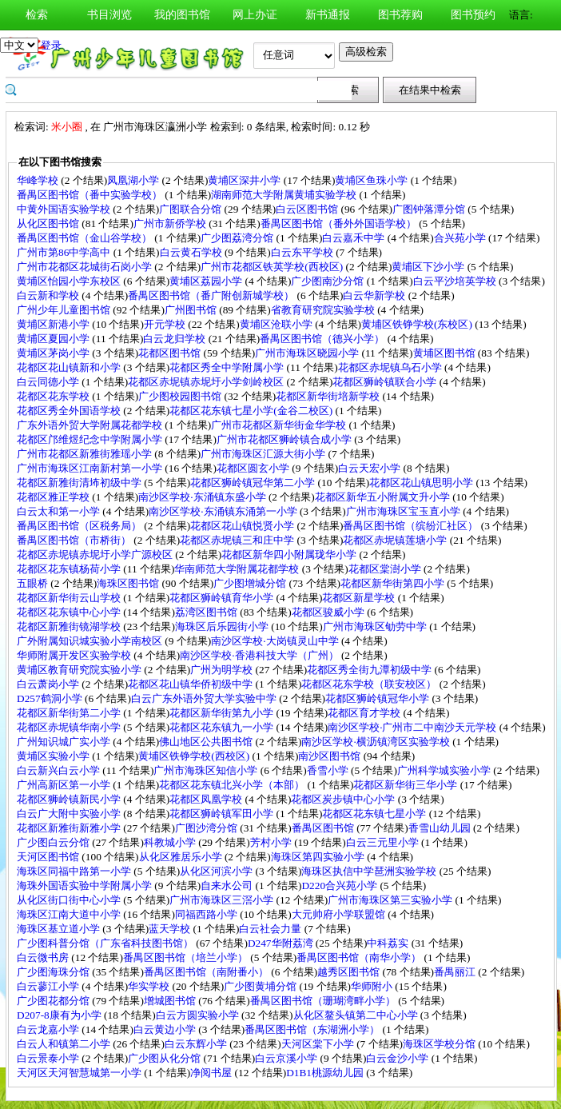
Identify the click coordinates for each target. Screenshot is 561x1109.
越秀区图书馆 (349, 972)
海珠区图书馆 (129, 583)
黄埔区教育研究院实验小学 (80, 670)
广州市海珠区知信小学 (206, 770)
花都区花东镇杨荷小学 (70, 569)
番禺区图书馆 (324, 828)
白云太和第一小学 (59, 511)
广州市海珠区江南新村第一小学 (91, 468)
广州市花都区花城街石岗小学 (85, 267)
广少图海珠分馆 (54, 972)
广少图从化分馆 (165, 1058)
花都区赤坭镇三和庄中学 (238, 540)
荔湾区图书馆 (207, 612)
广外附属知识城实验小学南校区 (91, 641)
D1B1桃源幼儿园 (326, 1073)
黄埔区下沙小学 (429, 267)
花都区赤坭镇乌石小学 (391, 367)
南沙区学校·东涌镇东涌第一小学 (224, 511)
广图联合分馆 (191, 209)
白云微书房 (44, 957)
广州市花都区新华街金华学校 (279, 425)
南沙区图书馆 (330, 756)
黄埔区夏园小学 (54, 339)
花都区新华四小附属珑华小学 (290, 554)
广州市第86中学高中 (65, 252)
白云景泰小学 (49, 1058)
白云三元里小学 (383, 842)
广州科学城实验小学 (445, 770)
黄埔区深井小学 (245, 180)
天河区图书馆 (49, 857)
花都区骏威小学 (329, 612)
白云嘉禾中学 (354, 238)
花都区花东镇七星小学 (375, 814)
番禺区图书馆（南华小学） (360, 957)
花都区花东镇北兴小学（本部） (233, 785)
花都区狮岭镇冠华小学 (378, 698)
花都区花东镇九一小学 (222, 727)
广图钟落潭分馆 (430, 209)
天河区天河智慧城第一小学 (80, 1073)
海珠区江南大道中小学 (70, 914)
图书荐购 (400, 15)
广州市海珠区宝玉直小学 (404, 511)
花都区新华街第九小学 (222, 713)
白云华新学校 (375, 295)
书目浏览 (109, 15)
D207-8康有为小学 (60, 1015)
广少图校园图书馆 (181, 396)
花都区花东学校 (54, 396)
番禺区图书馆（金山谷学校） (85, 238)
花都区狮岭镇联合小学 (385, 382)
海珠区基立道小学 (59, 929)
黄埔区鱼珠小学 (372, 180)
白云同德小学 (49, 382)
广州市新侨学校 (171, 223)
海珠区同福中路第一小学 (75, 871)
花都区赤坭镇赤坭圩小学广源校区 (96, 554)
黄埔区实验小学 (54, 756)
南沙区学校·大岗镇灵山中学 (276, 641)
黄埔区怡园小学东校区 (70, 281)
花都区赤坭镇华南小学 (70, 727)
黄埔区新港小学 (54, 324)
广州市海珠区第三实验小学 (391, 900)
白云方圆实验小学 (198, 1015)
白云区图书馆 (308, 209)
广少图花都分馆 (54, 1001)
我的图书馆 (182, 15)
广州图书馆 (192, 310)
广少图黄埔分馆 (261, 986)
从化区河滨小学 (217, 871)
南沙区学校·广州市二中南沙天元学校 (413, 727)
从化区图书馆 (49, 223)
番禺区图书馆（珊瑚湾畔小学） (324, 1001)
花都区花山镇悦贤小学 (243, 526)
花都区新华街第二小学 (70, 713)
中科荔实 (389, 943)
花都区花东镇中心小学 (70, 612)
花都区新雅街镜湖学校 (70, 626)
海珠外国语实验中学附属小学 (85, 886)
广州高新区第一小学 (65, 785)
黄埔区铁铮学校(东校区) (418, 324)
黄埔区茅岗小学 (54, 353)
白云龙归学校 (175, 339)
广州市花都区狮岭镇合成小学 (285, 439)
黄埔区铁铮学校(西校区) (195, 756)
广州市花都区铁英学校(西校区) (273, 267)
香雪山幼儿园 (440, 828)
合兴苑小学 (461, 238)
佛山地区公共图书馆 (207, 742)
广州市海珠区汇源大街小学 (264, 454)
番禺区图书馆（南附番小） (207, 972)
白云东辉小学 (197, 1044)
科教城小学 (171, 842)
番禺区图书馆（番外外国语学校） (340, 223)
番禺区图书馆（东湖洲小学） (313, 1029)
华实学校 (150, 986)
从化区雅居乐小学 (182, 857)
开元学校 (166, 324)
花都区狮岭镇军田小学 (222, 814)
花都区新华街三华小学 (406, 785)
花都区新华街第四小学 (393, 583)
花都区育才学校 (365, 713)
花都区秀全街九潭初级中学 (370, 670)
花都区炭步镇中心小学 (344, 799)
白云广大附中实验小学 (70, 814)
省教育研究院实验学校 (324, 310)
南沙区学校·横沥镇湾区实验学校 (376, 742)
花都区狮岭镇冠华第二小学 (253, 483)
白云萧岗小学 (49, 684)
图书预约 (473, 15)
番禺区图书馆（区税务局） (80, 526)
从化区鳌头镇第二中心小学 (356, 1015)
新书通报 (327, 15)
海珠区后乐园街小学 (223, 626)
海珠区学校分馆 (440, 1044)
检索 (37, 15)
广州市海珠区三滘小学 (222, 900)
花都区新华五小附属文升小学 (383, 497)
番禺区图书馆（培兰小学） (186, 957)
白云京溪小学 (287, 1058)
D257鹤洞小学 (51, 698)
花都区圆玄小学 (254, 468)
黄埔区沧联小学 (277, 324)
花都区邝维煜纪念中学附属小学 (91, 439)
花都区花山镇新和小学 (70, 367)
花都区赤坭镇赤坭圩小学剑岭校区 (207, 382)
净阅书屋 (212, 1073)
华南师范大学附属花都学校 (237, 569)
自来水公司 (228, 886)
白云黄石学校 (192, 252)
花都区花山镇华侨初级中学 (191, 684)
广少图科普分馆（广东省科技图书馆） (106, 943)
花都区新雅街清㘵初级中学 (80, 483)
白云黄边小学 (165, 1029)
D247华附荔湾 (282, 943)
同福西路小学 (207, 914)
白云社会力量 (271, 929)
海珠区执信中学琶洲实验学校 (370, 871)
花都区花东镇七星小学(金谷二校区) (252, 411)
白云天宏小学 (370, 468)
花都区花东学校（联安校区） (370, 684)
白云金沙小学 (398, 1058)
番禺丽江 (456, 972)
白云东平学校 (303, 252)
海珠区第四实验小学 (319, 857)
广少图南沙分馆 (328, 281)
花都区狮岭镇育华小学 (222, 598)
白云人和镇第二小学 (65, 1044)
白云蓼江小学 (49, 986)
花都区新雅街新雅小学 (70, 828)
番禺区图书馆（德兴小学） (323, 339)
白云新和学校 (49, 295)
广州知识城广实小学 (65, 742)
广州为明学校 (222, 670)
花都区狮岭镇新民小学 (70, 799)
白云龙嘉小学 (49, 1029)
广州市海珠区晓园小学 (308, 353)
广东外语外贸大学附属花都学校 (91, 425)
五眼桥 (33, 583)
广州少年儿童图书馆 (65, 310)
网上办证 (255, 15)
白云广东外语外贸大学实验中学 (205, 698)
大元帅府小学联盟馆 (340, 914)
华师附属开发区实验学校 (75, 655)
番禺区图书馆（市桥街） (75, 540)
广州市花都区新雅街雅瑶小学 (85, 454)
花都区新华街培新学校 (329, 396)
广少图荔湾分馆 (238, 238)
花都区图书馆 (170, 353)
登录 (51, 45)
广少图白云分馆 (54, 842)
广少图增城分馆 (250, 583)
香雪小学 (329, 770)
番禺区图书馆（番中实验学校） (91, 195)
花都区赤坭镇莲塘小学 (396, 540)
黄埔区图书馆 (445, 353)
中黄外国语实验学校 (65, 209)
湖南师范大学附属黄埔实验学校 (285, 195)
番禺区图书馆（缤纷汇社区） (411, 526)
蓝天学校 (171, 929)
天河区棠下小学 (318, 1044)
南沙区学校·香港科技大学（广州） (260, 655)
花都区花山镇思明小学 (422, 483)
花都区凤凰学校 (207, 799)
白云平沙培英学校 (456, 281)
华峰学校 (39, 180)
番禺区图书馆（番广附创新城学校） (212, 295)
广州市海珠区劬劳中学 (376, 626)
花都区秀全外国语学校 (70, 411)
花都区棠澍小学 (386, 569)
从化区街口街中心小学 (70, 900)
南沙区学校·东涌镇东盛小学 (203, 497)
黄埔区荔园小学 (207, 281)
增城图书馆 (171, 1001)
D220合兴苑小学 (340, 886)
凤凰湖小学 (134, 180)
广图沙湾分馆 (207, 828)
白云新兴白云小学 (59, 770)
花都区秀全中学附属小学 (227, 367)
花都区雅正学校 (54, 497)
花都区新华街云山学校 (70, 598)
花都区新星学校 (359, 598)
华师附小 (373, 986)
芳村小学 (272, 842)
